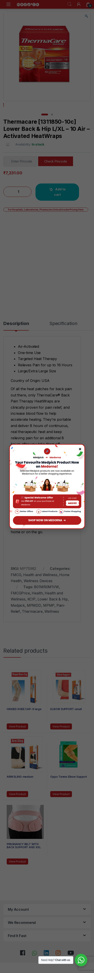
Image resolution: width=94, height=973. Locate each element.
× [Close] (79, 449)
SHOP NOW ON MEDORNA (47, 520)
